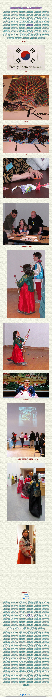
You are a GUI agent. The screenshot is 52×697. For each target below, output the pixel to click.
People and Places (26, 695)
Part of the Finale (26, 598)
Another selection (26, 596)
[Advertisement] (26, 2)
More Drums (26, 594)
